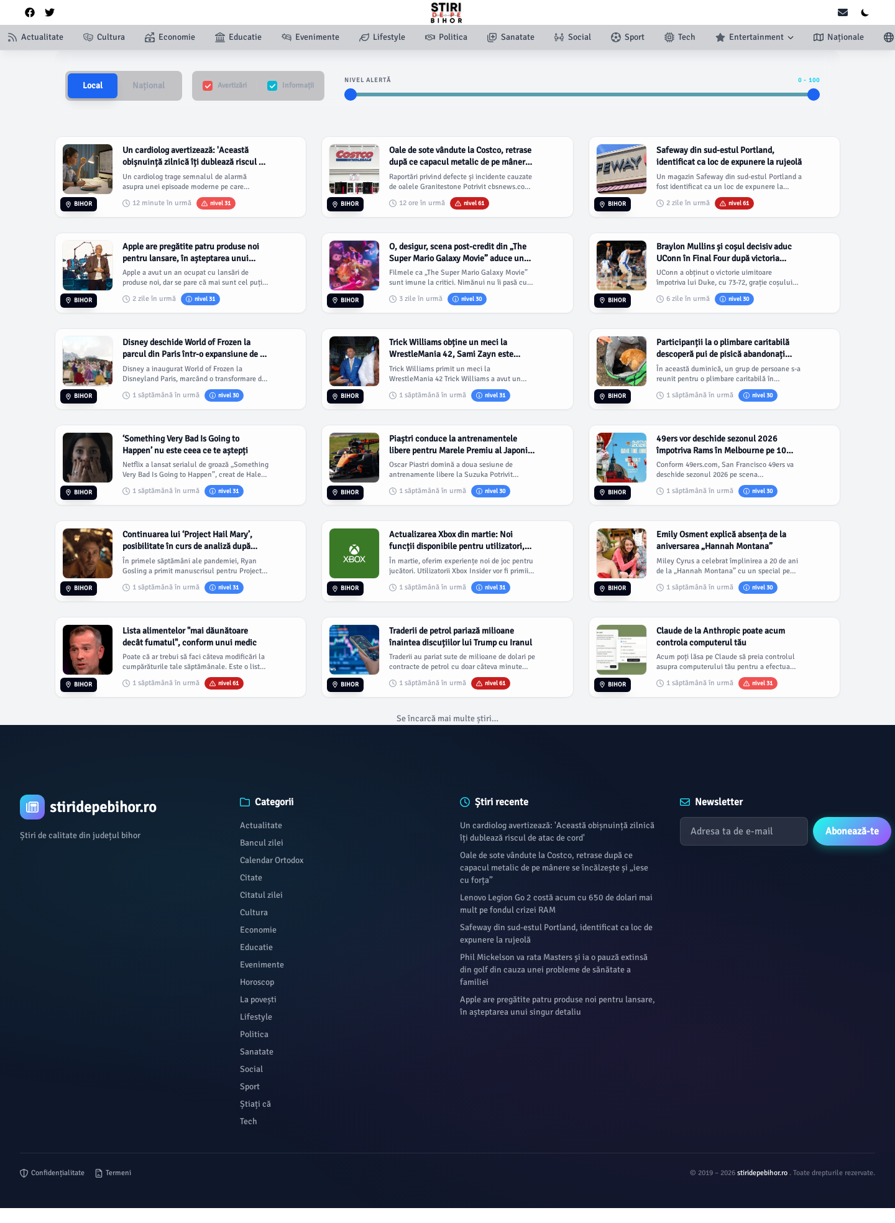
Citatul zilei (261, 895)
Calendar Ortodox (271, 860)
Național (148, 85)
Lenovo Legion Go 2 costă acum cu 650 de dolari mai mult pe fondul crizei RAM (556, 903)
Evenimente (262, 964)
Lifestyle (256, 1017)
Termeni (112, 1173)
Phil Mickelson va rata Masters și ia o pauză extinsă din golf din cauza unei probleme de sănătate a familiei (554, 969)
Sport (250, 1086)
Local (93, 85)
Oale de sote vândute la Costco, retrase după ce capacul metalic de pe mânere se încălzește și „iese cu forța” (554, 867)
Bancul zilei (261, 843)
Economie (258, 930)
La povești (258, 999)
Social (251, 1069)
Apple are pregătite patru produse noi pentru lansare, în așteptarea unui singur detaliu (557, 1005)
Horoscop (257, 982)
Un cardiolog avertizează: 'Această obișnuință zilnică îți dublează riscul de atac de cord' (557, 831)
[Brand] (117, 807)
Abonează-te (852, 831)
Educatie (256, 947)
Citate (251, 877)
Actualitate (261, 825)
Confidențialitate (52, 1173)
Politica (254, 1034)
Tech (248, 1121)
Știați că (255, 1104)
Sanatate (256, 1051)
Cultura (254, 912)
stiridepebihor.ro (763, 1173)
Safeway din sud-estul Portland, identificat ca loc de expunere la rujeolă (556, 933)
